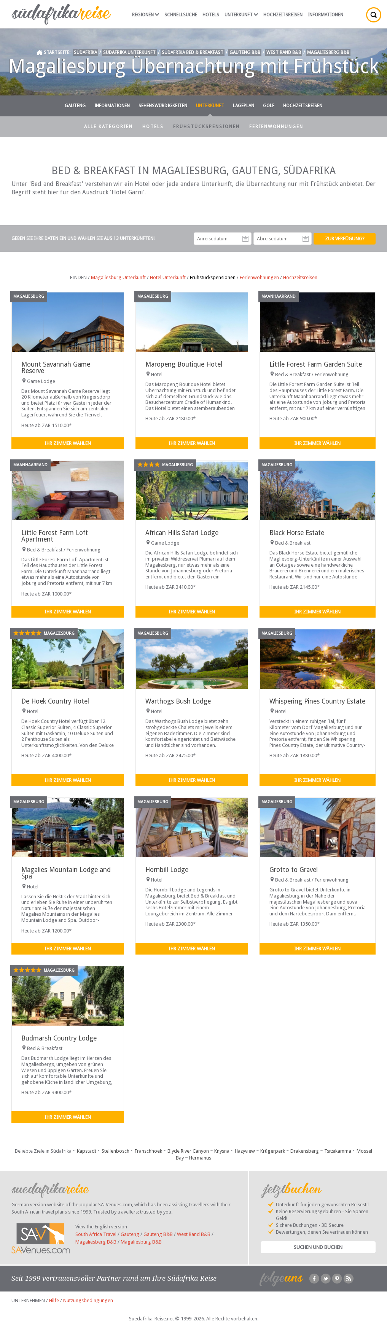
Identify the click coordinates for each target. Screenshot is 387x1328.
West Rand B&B (283, 52)
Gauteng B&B (244, 52)
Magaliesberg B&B (328, 52)
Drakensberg (304, 1151)
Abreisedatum (306, 239)
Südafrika (85, 52)
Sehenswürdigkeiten (163, 105)
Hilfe (54, 1300)
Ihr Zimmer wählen (68, 443)
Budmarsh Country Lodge (59, 1038)
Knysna (221, 1151)
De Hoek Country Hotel (55, 701)
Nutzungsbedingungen (88, 1300)
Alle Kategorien (108, 126)
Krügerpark (272, 1151)
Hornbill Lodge (166, 870)
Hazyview (245, 1151)
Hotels (210, 14)
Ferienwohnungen (276, 126)
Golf (268, 105)
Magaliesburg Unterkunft (118, 277)
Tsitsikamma (337, 1151)
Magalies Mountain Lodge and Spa (66, 873)
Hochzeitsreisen (283, 14)
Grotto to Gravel (293, 870)
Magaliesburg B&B (141, 1242)
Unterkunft (241, 14)
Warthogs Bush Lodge (178, 701)
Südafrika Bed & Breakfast (192, 52)
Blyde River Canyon (188, 1151)
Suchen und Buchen (318, 1247)
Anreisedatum (245, 239)
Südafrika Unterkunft (129, 52)
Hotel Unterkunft (168, 277)
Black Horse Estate (296, 533)
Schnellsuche (180, 14)
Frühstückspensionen (206, 126)
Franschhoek (148, 1151)
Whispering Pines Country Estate (317, 701)
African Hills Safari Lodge (181, 533)
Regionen (145, 14)
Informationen (325, 14)
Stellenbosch (115, 1151)
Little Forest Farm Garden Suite (315, 364)
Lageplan (243, 105)
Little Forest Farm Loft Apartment (54, 536)
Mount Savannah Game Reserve (55, 368)
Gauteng (75, 105)
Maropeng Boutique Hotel (183, 364)
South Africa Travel (95, 1234)
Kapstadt (86, 1151)
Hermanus (200, 1158)
